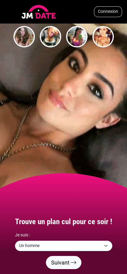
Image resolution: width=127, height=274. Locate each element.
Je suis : (22, 235)
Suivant (63, 262)
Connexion (108, 11)
